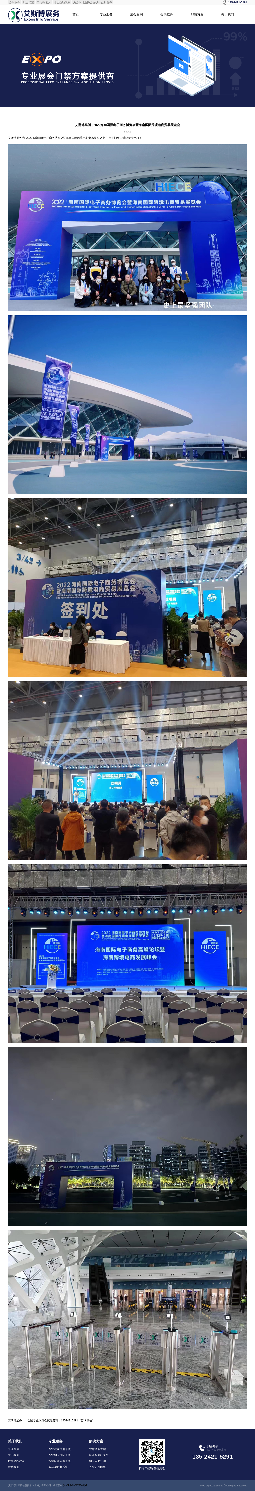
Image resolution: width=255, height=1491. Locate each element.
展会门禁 (28, 2)
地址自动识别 (62, 2)
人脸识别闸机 (97, 1467)
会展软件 (14, 2)
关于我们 (227, 14)
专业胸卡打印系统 (59, 1455)
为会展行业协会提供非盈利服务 (92, 2)
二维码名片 (44, 2)
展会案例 (136, 14)
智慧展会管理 (97, 1449)
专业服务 (106, 14)
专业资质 (13, 1449)
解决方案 (197, 14)
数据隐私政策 (16, 1461)
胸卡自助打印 (97, 1461)
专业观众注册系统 (59, 1449)
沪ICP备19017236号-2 (75, 1485)
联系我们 (13, 1467)
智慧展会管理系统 (59, 1461)
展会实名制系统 (58, 1467)
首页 (76, 14)
